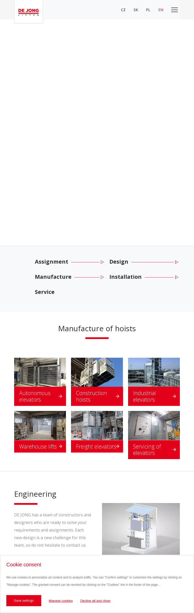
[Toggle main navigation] (174, 10)
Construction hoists (91, 396)
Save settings (24, 600)
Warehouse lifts (38, 446)
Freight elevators (96, 446)
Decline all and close (95, 601)
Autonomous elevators (35, 396)
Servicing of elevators (147, 450)
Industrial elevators (144, 396)
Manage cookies (61, 601)
